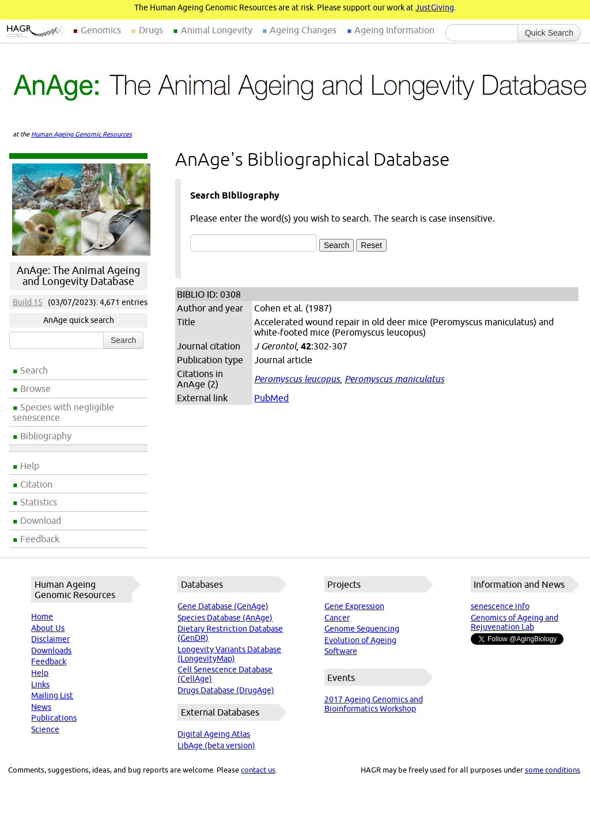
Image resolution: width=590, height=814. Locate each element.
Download (40, 520)
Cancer (337, 617)
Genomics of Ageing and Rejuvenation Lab (514, 622)
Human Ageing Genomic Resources (81, 134)
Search (34, 370)
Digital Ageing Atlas (213, 734)
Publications (54, 717)
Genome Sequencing (361, 628)
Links (40, 684)
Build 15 (28, 302)
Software (340, 651)
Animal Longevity (216, 30)
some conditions (552, 770)
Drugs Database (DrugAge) (225, 690)
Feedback (39, 539)
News (41, 707)
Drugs (151, 30)
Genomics (101, 30)
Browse (35, 388)
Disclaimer (50, 639)
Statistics (38, 502)
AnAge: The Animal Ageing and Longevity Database (78, 276)
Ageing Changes (303, 30)
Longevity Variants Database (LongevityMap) (229, 654)
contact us (258, 770)
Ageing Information (394, 30)
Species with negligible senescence (63, 412)
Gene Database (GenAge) (222, 606)
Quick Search (549, 32)
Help (29, 466)
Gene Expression (354, 606)
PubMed (271, 398)
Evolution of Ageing (360, 640)
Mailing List (52, 695)
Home (42, 616)
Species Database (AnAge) (225, 617)
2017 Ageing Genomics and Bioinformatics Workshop (373, 704)
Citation (36, 484)
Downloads (51, 650)
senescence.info (500, 606)
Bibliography (45, 436)
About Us (48, 628)
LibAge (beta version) (216, 745)
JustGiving (434, 7)
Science (45, 729)
